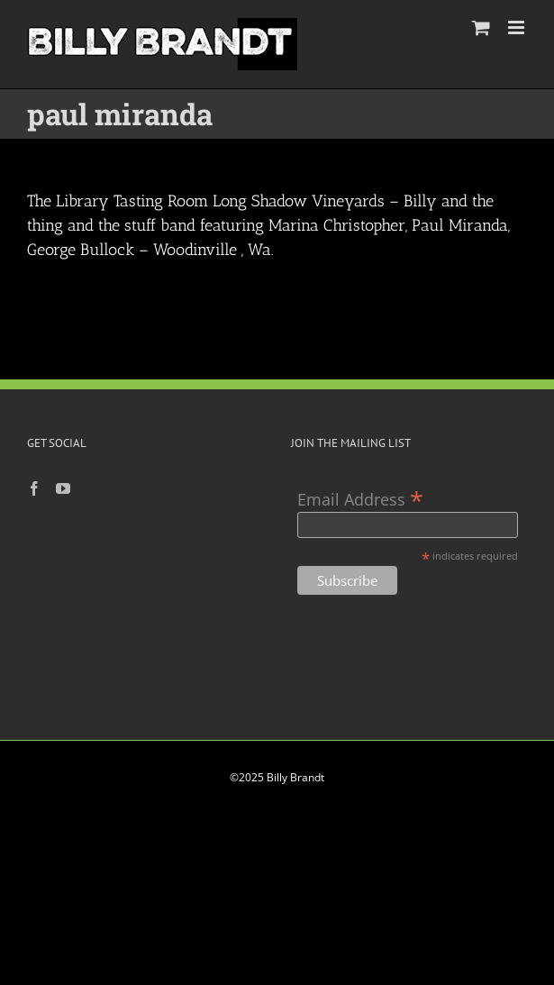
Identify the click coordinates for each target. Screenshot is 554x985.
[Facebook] (34, 488)
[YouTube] (63, 488)
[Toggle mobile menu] (517, 27)
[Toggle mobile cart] (481, 27)
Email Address (360, 498)
